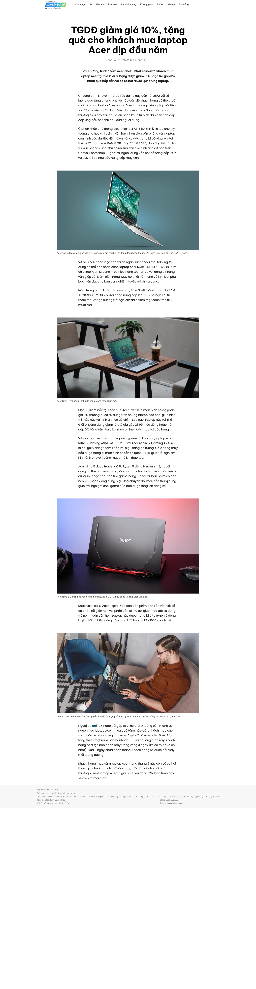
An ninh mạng (128, 4)
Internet (112, 4)
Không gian (146, 4)
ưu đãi (92, 726)
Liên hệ (161, 803)
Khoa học (80, 4)
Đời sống (184, 4)
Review (100, 4)
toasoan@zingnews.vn (174, 803)
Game (171, 4)
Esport (160, 4)
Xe (91, 4)
